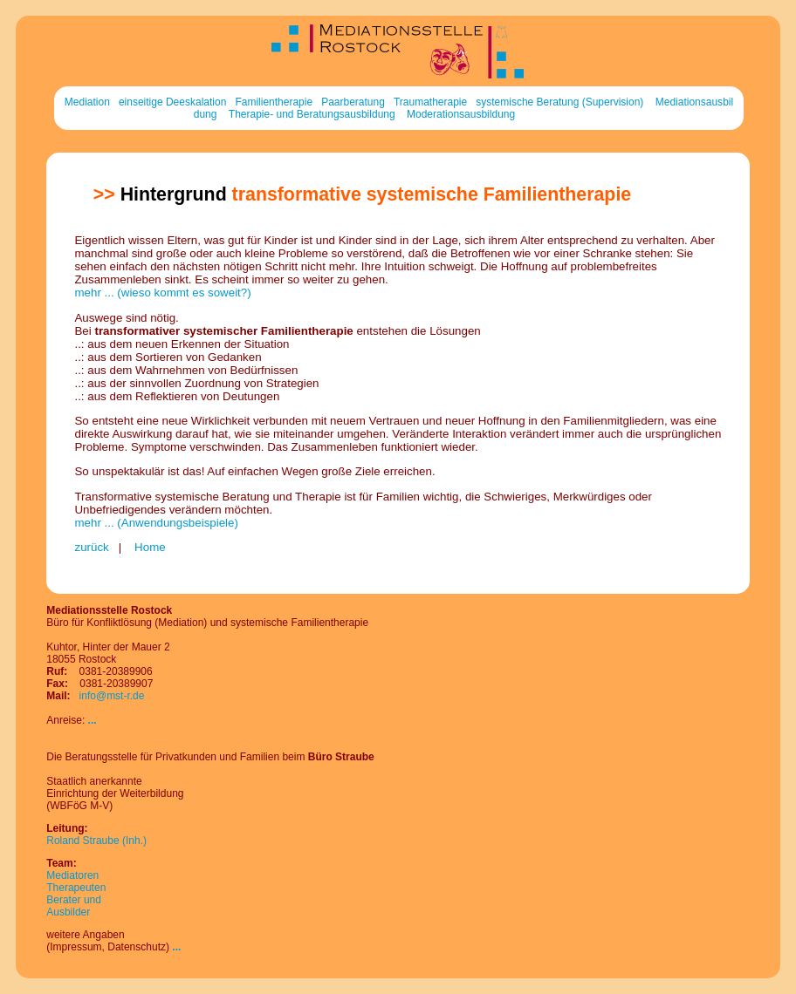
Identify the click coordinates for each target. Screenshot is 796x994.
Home (148, 547)
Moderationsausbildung (461, 114)
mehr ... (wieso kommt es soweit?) (162, 292)
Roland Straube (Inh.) (96, 840)
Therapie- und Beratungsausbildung (312, 114)
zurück (91, 547)
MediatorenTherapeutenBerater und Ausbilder (76, 893)
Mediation (87, 102)
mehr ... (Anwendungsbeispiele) (155, 522)
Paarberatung (353, 102)
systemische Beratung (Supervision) (559, 102)
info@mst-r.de (112, 696)
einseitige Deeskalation (172, 102)
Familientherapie (273, 102)
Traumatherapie (430, 102)
